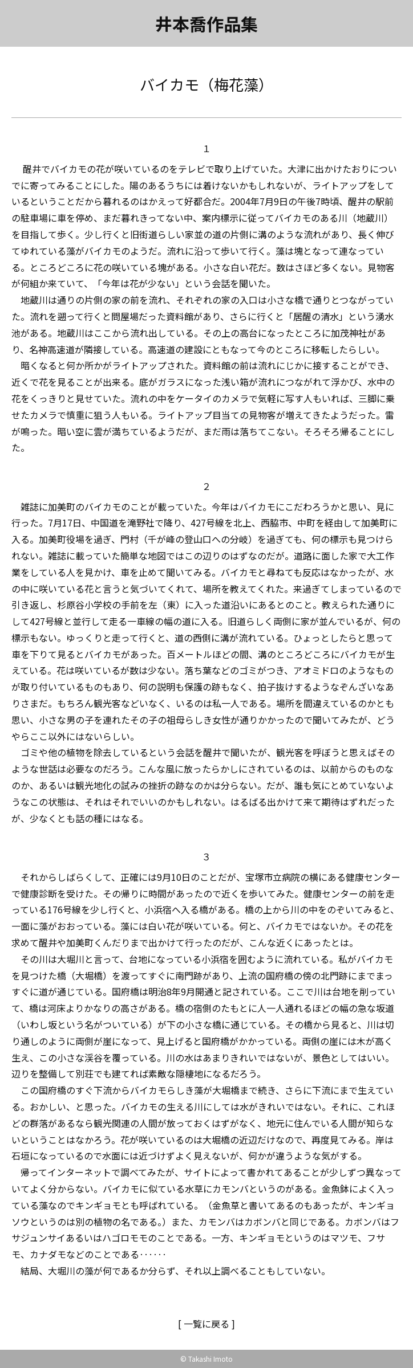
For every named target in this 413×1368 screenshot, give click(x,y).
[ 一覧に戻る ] (206, 1323)
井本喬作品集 (206, 23)
